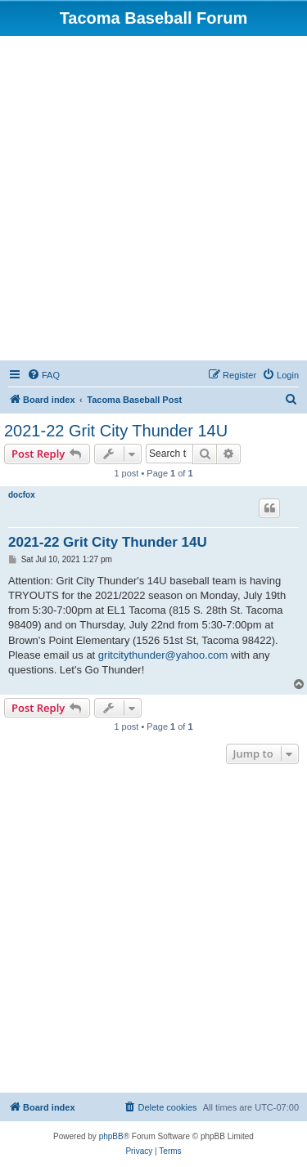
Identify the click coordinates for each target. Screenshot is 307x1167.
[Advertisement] (153, 197)
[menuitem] (43, 375)
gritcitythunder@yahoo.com (163, 655)
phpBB (111, 1136)
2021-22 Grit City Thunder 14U (116, 431)
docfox (21, 494)
